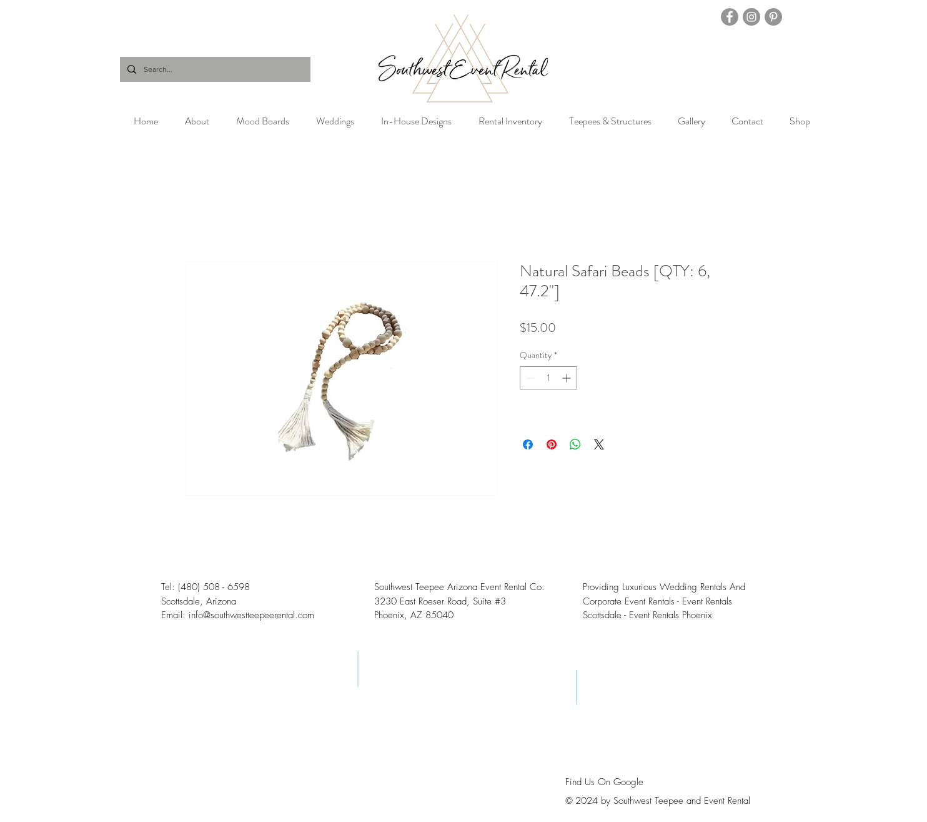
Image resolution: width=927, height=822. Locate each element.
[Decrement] (529, 378)
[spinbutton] (548, 378)
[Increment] (567, 378)
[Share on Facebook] (527, 444)
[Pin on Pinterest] (551, 444)
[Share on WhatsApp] (575, 444)
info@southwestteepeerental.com (251, 615)
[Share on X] (599, 444)
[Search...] (214, 69)
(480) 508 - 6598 (214, 587)
